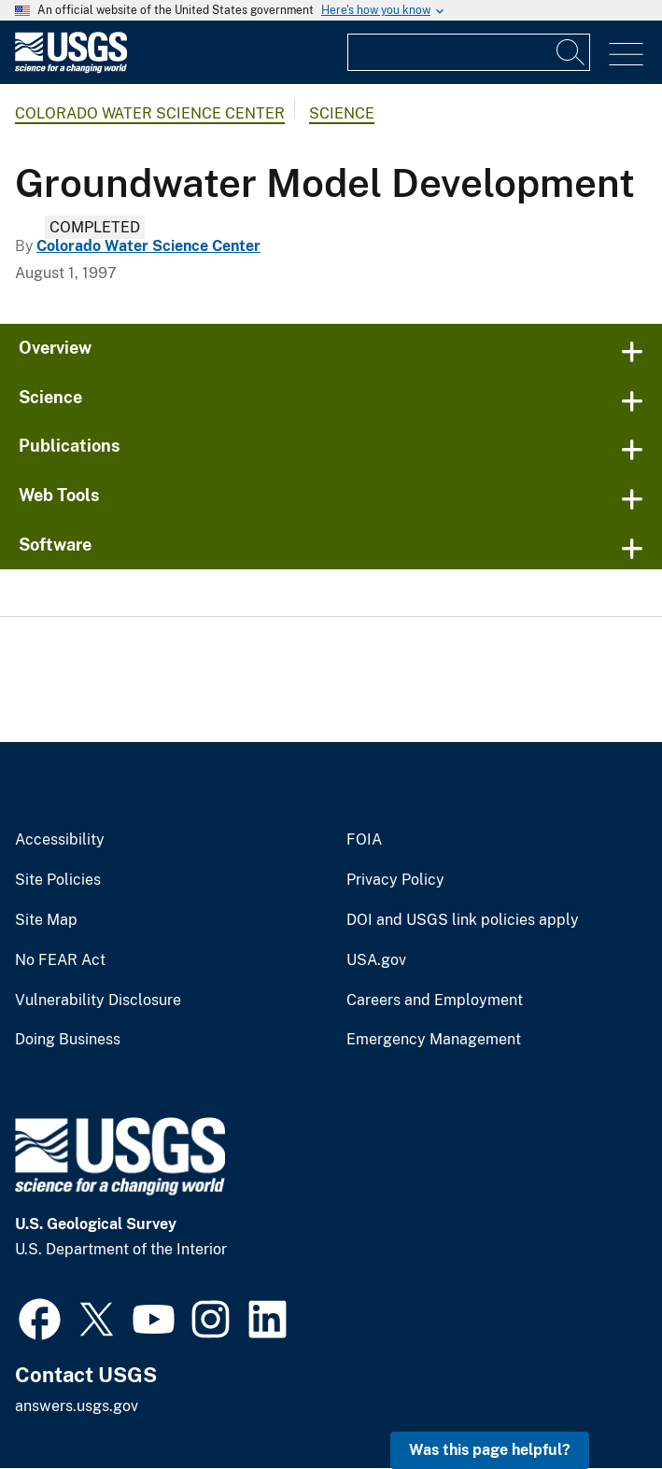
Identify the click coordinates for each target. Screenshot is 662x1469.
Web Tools (59, 495)
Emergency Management (433, 1039)
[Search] (571, 52)
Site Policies (58, 880)
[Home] (71, 68)
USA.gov (376, 960)
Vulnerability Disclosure (98, 1000)
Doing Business (67, 1039)
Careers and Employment (434, 1000)
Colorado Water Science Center (150, 113)
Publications (69, 445)
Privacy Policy (395, 880)
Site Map (46, 920)
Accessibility (60, 840)
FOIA (364, 840)
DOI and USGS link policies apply (462, 920)
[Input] (468, 52)
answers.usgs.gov (76, 1406)
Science (341, 113)
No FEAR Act (60, 960)
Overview (55, 347)
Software (55, 544)
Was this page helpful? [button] (489, 1450)
